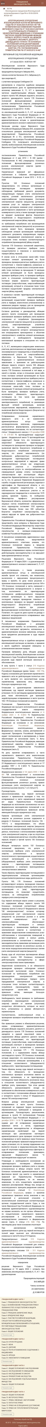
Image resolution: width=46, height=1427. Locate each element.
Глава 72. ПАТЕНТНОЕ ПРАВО (12, 1403)
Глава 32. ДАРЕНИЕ (9, 1347)
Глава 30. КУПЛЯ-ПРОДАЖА (12, 1342)
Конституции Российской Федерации (23, 725)
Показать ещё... (8, 1335)
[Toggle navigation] (42, 3)
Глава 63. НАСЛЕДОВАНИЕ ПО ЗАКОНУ (16, 1374)
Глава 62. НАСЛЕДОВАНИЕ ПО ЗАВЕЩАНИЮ (18, 1371)
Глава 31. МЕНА (7, 1344)
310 (32, 1239)
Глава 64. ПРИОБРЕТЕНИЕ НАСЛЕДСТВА (16, 1376)
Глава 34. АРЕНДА (8, 1355)
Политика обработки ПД (23, 1419)
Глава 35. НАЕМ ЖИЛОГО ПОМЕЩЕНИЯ (16, 1358)
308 (27, 1250)
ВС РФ (9, 9)
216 (27, 1222)
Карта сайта (23, 1426)
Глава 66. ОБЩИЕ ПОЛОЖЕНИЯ (13, 1384)
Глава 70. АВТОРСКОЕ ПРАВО (12, 1397)
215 (34, 666)
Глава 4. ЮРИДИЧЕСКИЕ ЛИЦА (13, 1315)
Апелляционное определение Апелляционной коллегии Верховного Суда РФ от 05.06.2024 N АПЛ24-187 (22, 13)
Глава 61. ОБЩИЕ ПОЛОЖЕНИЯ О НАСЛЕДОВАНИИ (20, 1368)
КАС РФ (40, 671)
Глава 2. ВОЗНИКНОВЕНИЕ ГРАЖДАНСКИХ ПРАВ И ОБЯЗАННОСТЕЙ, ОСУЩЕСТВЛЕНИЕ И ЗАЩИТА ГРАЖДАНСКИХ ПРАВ (20, 1307)
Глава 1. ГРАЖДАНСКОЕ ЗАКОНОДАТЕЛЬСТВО (19, 1302)
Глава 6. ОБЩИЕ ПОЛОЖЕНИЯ (12, 1331)
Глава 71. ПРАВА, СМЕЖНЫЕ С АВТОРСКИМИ (18, 1400)
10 (29, 1190)
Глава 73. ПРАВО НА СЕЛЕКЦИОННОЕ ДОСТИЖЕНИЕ (21, 1405)
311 (34, 1250)
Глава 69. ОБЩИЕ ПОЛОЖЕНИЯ (13, 1395)
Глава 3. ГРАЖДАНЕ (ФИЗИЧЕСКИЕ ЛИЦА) (17, 1313)
